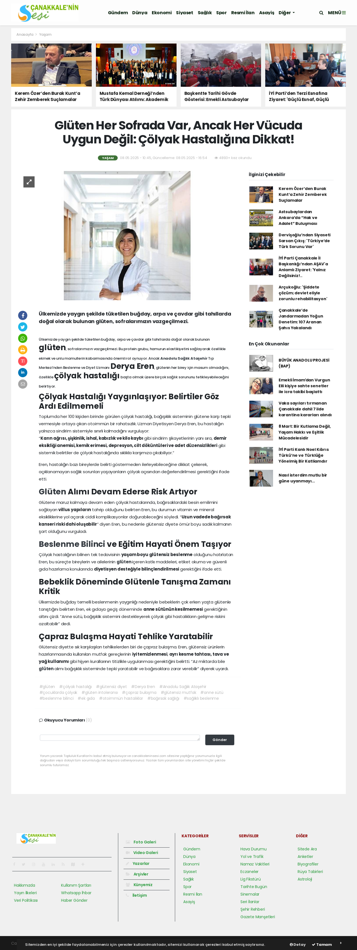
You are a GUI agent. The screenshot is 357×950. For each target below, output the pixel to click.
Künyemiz (139, 885)
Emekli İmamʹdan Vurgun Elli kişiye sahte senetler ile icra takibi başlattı (304, 386)
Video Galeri (142, 852)
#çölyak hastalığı (75, 686)
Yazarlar (137, 863)
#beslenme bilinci (56, 698)
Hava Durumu (253, 849)
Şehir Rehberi (252, 909)
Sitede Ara (307, 849)
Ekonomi (162, 12)
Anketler (305, 856)
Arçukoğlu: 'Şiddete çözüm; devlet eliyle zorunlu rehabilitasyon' (303, 293)
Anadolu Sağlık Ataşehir (184, 358)
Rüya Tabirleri (310, 871)
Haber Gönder (74, 900)
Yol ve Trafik (252, 856)
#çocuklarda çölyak (58, 692)
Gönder (220, 739)
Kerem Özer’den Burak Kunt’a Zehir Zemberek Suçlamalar (303, 194)
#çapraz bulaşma (139, 692)
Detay (298, 944)
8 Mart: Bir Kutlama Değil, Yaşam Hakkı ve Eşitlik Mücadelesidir (305, 432)
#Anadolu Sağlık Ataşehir (182, 686)
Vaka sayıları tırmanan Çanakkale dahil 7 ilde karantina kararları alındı (305, 409)
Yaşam (45, 34)
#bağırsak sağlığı (163, 698)
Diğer (285, 12)
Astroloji (305, 879)
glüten (124, 562)
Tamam (322, 944)
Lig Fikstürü (250, 879)
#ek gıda (86, 698)
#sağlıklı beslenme (201, 698)
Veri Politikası (26, 900)
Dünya (139, 12)
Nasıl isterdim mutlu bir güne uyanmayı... (303, 478)
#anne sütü (211, 692)
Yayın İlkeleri (25, 893)
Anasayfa (25, 34)
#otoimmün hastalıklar (121, 698)
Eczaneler (249, 871)
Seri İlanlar (249, 902)
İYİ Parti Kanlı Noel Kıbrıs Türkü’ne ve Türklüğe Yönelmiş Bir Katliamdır (304, 455)
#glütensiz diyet (111, 686)
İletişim (136, 895)
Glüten (53, 491)
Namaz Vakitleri (254, 864)
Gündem (118, 12)
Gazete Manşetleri (257, 917)
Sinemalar (249, 894)
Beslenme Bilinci (73, 544)
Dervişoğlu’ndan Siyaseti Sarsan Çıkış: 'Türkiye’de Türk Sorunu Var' (305, 240)
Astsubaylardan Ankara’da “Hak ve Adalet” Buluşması (298, 217)
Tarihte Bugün (253, 886)
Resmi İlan (243, 12)
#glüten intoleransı (99, 692)
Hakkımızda (24, 885)
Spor (221, 12)
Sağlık (205, 12)
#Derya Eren (143, 686)
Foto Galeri (141, 842)
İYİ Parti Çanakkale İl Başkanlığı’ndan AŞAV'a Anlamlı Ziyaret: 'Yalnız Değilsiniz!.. (303, 266)
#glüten (47, 686)
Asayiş (266, 12)
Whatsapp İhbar (76, 893)
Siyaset (184, 12)
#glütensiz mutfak (178, 692)
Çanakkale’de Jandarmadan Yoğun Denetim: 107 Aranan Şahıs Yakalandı (301, 319)
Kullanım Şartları (76, 885)
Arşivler (137, 874)
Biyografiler (308, 864)
